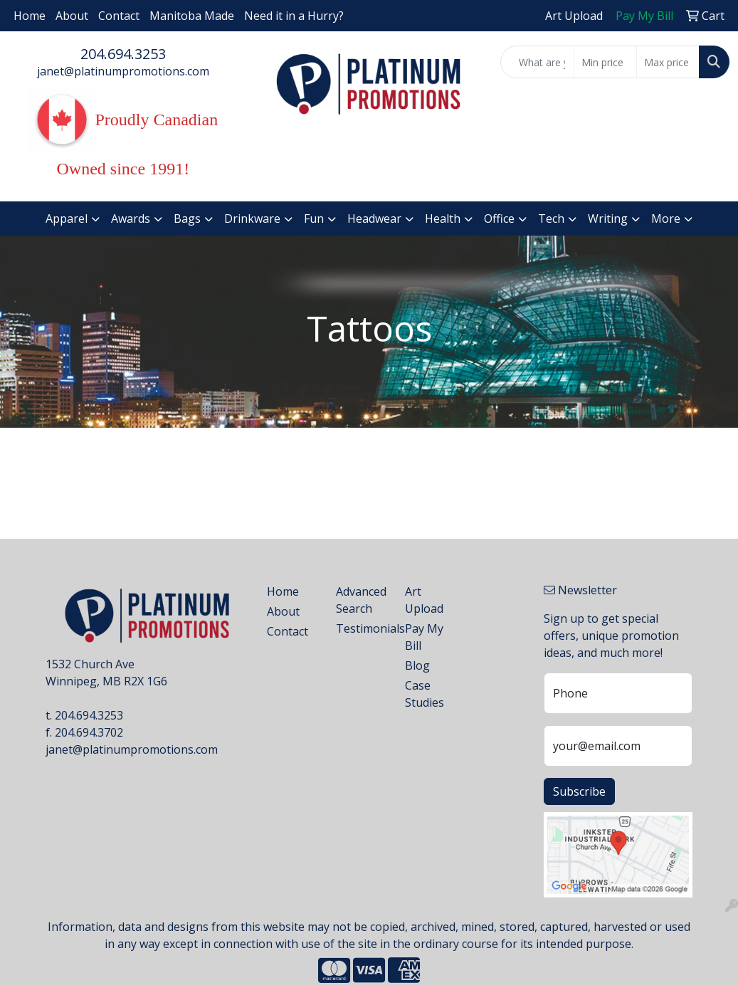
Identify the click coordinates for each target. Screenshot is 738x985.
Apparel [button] (67, 218)
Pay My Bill (424, 637)
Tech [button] (551, 218)
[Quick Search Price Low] (605, 62)
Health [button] (442, 218)
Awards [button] (130, 218)
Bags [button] (187, 218)
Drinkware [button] (252, 218)
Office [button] (499, 218)
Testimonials (362, 628)
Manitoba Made (191, 15)
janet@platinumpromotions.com (123, 71)
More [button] (665, 218)
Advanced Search (361, 600)
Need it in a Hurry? (294, 15)
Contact (118, 15)
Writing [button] (608, 218)
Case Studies (424, 694)
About (72, 15)
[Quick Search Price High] (668, 62)
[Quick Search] (537, 62)
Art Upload (424, 600)
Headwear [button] (374, 218)
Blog (417, 665)
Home (30, 15)
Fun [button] (314, 218)
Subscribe (579, 791)
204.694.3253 (123, 53)
